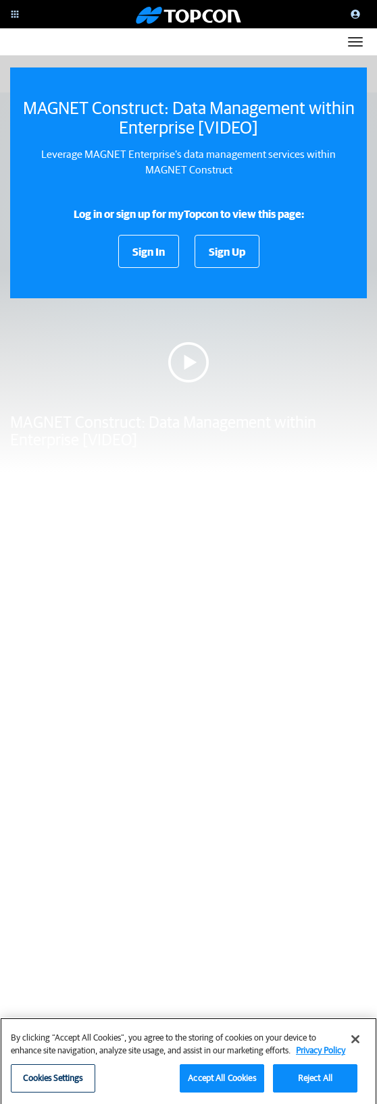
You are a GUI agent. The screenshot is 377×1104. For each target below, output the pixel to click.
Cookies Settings (52, 1083)
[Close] (355, 1044)
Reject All (315, 1083)
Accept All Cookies (221, 1083)
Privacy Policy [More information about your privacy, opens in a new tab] (320, 1056)
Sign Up (227, 252)
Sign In (148, 252)
